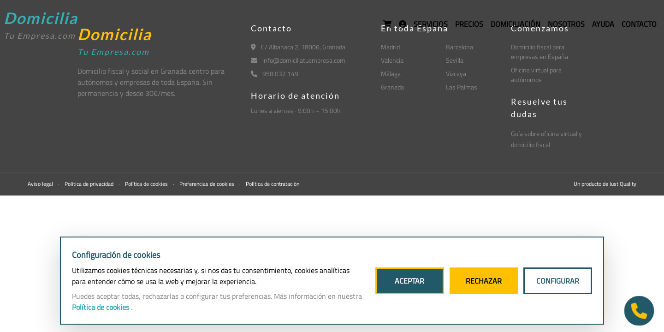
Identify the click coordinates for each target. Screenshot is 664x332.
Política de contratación (272, 183)
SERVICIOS (431, 24)
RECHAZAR (484, 280)
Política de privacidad (90, 183)
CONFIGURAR (557, 280)
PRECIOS (469, 24)
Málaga (391, 73)
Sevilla (454, 60)
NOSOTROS (566, 24)
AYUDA (603, 24)
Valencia (392, 60)
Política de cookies (147, 183)
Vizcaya (456, 73)
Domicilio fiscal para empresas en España (539, 51)
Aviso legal (41, 183)
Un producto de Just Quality (605, 183)
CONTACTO (639, 24)
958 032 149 (274, 73)
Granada (392, 87)
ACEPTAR (409, 280)
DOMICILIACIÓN (515, 24)
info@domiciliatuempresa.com (298, 60)
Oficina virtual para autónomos (536, 74)
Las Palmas (461, 87)
